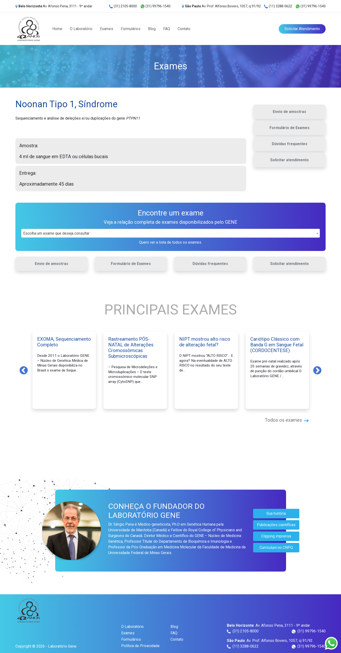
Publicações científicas (276, 525)
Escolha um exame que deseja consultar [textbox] (56, 233)
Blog (152, 29)
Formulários (130, 29)
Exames (106, 29)
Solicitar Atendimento (302, 29)
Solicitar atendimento (289, 160)
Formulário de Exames (289, 127)
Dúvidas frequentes (289, 144)
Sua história (276, 513)
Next (317, 370)
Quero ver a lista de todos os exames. (170, 242)
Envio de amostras (289, 111)
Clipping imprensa (276, 536)
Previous (24, 370)
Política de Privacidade (140, 646)
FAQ (166, 29)
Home (57, 29)
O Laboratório (81, 29)
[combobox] (170, 233)
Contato (184, 29)
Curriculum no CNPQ (276, 547)
